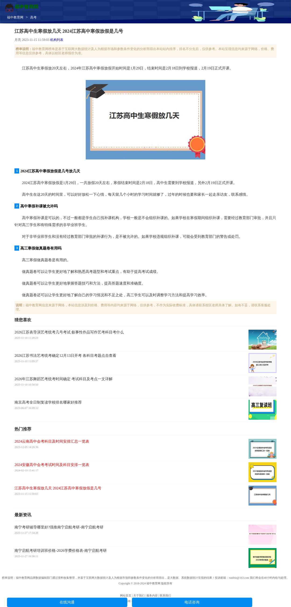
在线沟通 (67, 602)
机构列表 (56, 40)
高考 (33, 17)
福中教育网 (15, 17)
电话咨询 (192, 602)
